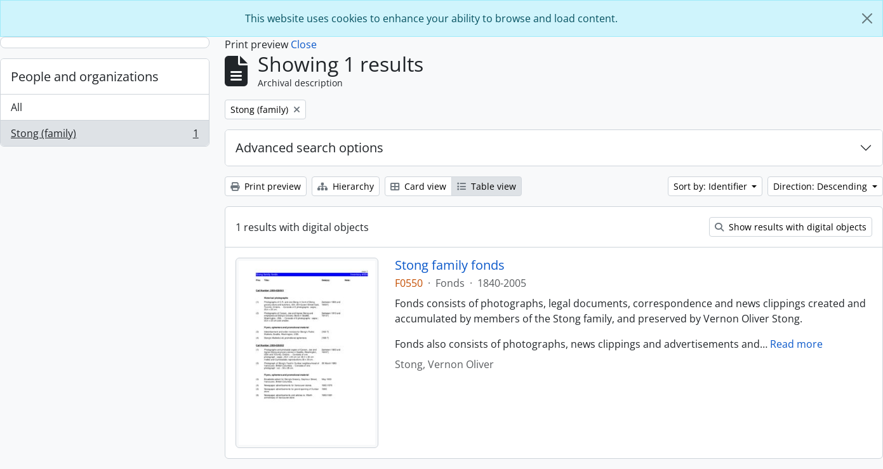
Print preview (265, 186)
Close (304, 44)
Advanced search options (309, 147)
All (16, 107)
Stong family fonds (450, 265)
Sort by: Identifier (712, 186)
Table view (486, 186)
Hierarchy (345, 186)
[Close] (867, 18)
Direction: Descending (821, 186)
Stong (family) (104, 136)
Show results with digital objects (790, 227)
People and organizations (85, 76)
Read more (796, 344)
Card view (418, 186)
